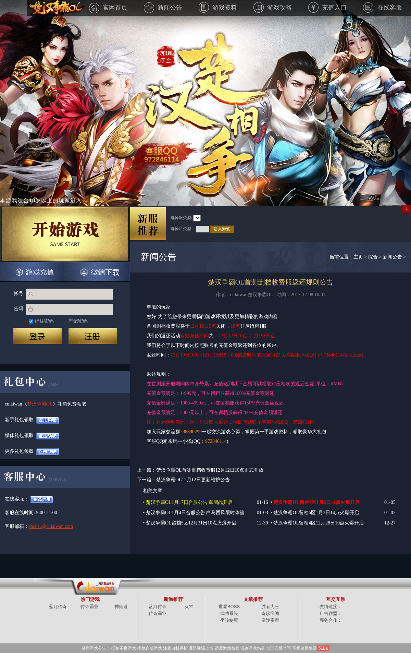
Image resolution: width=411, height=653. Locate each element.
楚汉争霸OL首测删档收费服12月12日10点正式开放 (209, 470)
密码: (19, 308)
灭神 (189, 606)
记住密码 (44, 321)
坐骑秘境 (229, 620)
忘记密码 (78, 321)
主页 (358, 256)
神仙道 (121, 606)
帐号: (19, 293)
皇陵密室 (270, 620)
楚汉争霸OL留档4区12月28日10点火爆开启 (318, 522)
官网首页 (108, 7)
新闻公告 (163, 7)
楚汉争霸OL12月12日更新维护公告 (193, 479)
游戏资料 (218, 7)
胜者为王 (270, 606)
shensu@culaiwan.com (41, 526)
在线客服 (382, 7)
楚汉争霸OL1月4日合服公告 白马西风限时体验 (195, 512)
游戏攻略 (272, 7)
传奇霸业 (89, 606)
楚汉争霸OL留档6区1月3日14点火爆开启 (316, 512)
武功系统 (229, 613)
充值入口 (327, 7)
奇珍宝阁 (270, 613)
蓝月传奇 (58, 606)
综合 (373, 256)
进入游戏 (222, 229)
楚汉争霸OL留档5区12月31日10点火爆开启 (191, 522)
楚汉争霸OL (40, 404)
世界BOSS (229, 606)
